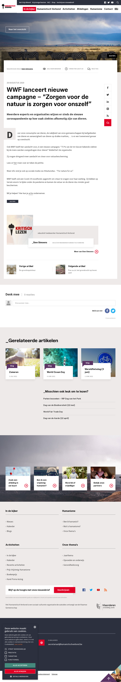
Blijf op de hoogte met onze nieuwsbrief (41, 590)
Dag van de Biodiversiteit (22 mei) (59, 405)
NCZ (48, 2)
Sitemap (55, 674)
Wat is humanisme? (71, 526)
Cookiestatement (43, 674)
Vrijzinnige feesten (39, 2)
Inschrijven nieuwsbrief (65, 2)
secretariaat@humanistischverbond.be (65, 644)
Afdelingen (82, 9)
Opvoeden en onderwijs (73, 560)
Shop (53, 2)
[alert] (20, 652)
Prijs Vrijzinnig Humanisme (18, 569)
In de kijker (29, 9)
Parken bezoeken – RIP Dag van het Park (62, 398)
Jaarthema (67, 555)
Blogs (9, 530)
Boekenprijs (11, 574)
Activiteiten (69, 9)
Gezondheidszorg (70, 564)
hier (15, 162)
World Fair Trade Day (53, 412)
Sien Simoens (27, 69)
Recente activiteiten (15, 564)
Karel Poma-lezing (14, 579)
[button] (20, 676)
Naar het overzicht (17, 29)
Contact (108, 9)
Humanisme (96, 9)
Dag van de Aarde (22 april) (56, 418)
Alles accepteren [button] (20, 665)
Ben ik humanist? (70, 521)
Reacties (95, 69)
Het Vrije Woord (25, 2)
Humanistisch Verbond (49, 9)
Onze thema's (69, 530)
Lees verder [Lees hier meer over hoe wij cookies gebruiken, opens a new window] (19, 644)
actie (31, 193)
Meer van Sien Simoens (84, 251)
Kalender (10, 526)
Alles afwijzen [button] (20, 671)
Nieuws (9, 521)
